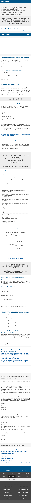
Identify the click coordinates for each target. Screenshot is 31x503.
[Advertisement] (15, 46)
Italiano (3, 476)
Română (19, 476)
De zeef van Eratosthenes (7, 458)
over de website (8, 467)
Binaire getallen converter (23, 492)
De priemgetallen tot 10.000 (7, 456)
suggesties (23, 467)
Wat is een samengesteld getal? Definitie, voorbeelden (14, 451)
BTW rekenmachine (23, 495)
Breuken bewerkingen (8, 486)
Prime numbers (8, 482)
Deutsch (3, 473)
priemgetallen (5, 1)
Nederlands (11, 476)
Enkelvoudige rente (23, 498)
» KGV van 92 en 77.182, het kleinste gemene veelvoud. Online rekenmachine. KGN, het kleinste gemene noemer (15, 354)
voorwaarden (7, 470)
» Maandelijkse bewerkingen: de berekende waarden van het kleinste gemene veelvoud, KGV (15, 357)
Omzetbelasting (8, 498)
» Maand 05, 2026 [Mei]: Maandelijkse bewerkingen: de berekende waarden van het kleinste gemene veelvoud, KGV (14, 362)
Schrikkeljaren (7, 492)
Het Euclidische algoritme (7, 460)
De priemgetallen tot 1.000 (7, 453)
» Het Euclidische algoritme (15, 258)
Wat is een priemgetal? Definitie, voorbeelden (12, 449)
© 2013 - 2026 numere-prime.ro (15, 479)
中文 (27, 476)
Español (19, 473)
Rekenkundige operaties (7, 489)
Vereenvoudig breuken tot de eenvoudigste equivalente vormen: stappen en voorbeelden (15, 463)
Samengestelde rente (8, 495)
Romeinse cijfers (23, 482)
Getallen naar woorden (23, 486)
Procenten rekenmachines (23, 489)
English (11, 473)
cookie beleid (23, 470)
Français (27, 473)
